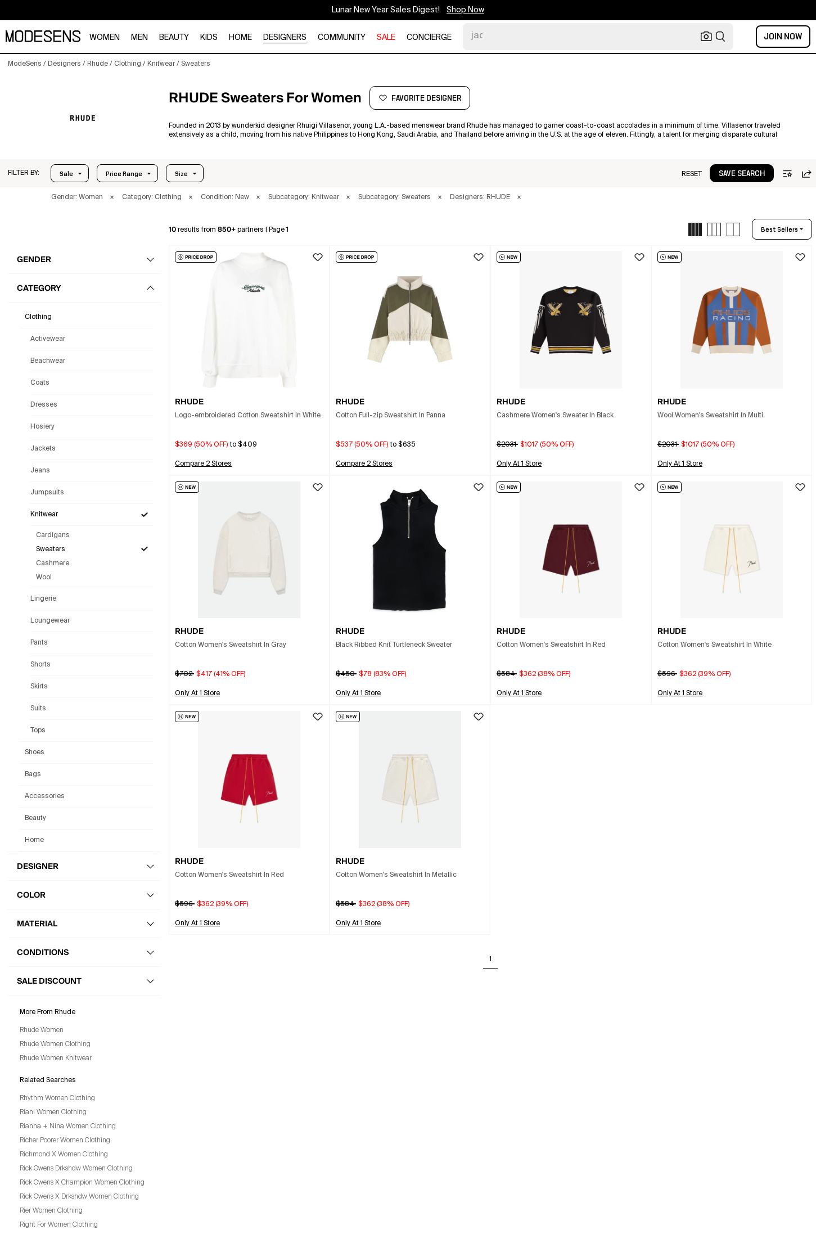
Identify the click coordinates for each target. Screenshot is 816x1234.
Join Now (783, 36)
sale (386, 38)
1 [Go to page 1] (490, 959)
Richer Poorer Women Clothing (65, 1140)
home (240, 38)
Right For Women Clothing (59, 1225)
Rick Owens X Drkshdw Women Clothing (79, 1197)
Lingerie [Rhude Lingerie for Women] (43, 599)
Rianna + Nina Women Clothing (68, 1126)
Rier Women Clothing (51, 1211)
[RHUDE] (82, 118)
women (104, 38)
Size (181, 173)
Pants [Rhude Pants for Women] (39, 642)
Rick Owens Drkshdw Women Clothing (76, 1168)
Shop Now (465, 10)
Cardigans (53, 535)
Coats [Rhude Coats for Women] (39, 383)
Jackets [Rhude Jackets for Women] (43, 448)
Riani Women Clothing (53, 1112)
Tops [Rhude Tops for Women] (38, 730)
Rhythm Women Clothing (57, 1098)
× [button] (112, 197)
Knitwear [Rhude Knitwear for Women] (44, 514)
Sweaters (50, 549)
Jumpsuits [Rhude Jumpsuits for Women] (47, 492)
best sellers (779, 229)
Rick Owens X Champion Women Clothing (82, 1182)
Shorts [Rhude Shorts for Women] (40, 664)
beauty (174, 38)
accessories (45, 796)
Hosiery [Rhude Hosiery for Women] (42, 427)
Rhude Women (42, 1030)
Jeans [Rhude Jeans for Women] (40, 470)
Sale (66, 173)
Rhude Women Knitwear (56, 1058)
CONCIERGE (429, 38)
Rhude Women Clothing (55, 1044)
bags (33, 774)
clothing (38, 317)
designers (284, 38)
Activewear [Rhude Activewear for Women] (47, 339)
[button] (23, 173)
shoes (34, 752)
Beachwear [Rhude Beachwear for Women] (47, 361)
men (139, 38)
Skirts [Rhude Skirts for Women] (39, 686)
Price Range (124, 173)
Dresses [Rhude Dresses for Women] (43, 405)
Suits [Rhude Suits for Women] (38, 708)
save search (742, 174)
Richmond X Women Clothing (64, 1154)
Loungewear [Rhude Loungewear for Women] (50, 621)
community (342, 38)
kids (209, 38)
